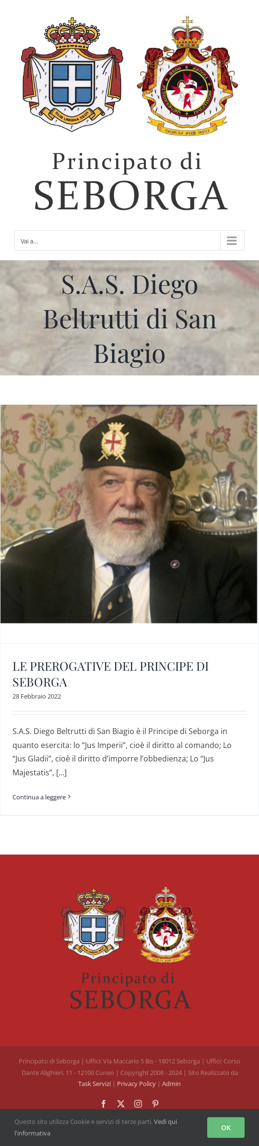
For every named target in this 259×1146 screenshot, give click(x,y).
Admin (171, 1083)
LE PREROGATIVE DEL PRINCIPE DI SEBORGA (110, 673)
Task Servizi (94, 1083)
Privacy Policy (137, 1083)
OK (226, 1127)
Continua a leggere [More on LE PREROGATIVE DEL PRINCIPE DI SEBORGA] (39, 797)
